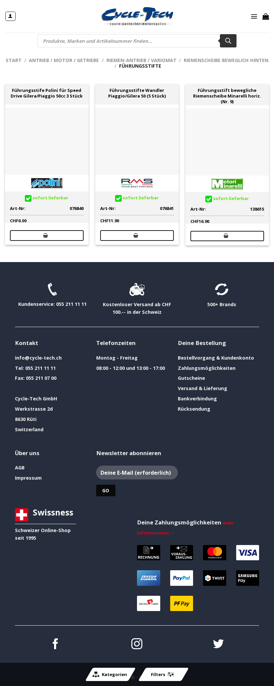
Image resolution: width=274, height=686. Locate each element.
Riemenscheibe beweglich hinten (226, 60)
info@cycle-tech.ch (38, 358)
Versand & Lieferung (202, 388)
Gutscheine (191, 378)
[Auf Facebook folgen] (55, 645)
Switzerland (29, 429)
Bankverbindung (197, 398)
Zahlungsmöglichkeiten (207, 368)
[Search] (228, 40)
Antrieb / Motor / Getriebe (64, 60)
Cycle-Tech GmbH (36, 398)
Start (14, 60)
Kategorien (110, 674)
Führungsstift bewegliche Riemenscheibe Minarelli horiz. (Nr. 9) (227, 96)
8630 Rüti (25, 419)
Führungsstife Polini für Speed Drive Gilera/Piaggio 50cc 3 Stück (47, 93)
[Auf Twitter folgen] (218, 645)
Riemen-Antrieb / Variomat (141, 60)
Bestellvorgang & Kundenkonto (216, 358)
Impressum (28, 478)
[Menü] (254, 16)
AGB (20, 467)
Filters (162, 674)
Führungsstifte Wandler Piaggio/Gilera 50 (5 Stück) (137, 93)
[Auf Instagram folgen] (136, 645)
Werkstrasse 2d (34, 409)
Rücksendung (194, 409)
